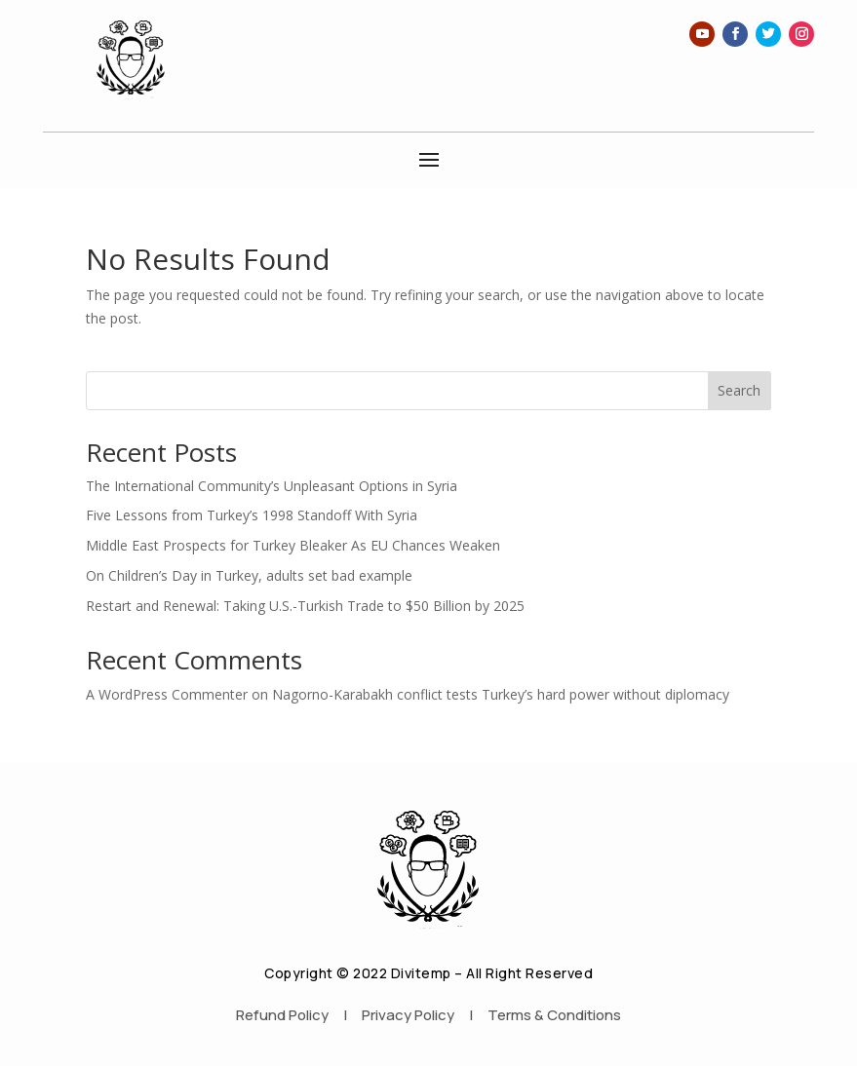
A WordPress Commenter (167, 694)
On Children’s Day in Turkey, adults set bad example (249, 575)
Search (739, 390)
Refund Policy (282, 1015)
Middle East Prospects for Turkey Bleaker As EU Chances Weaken (293, 545)
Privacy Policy (408, 1015)
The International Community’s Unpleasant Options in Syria (271, 485)
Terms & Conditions (554, 1015)
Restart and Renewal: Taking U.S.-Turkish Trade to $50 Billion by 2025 (305, 605)
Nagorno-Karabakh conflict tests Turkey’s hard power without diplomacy (500, 694)
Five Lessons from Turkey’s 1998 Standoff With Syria (251, 515)
